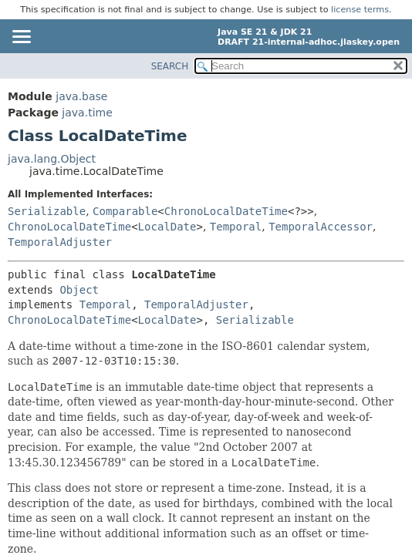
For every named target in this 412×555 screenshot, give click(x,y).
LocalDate (167, 226)
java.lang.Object (52, 159)
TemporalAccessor (320, 226)
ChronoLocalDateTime (226, 211)
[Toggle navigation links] (21, 38)
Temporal (236, 226)
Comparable (125, 211)
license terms (360, 10)
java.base (81, 96)
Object (79, 290)
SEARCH (170, 66)
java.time (87, 112)
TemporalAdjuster (60, 242)
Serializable (47, 211)
